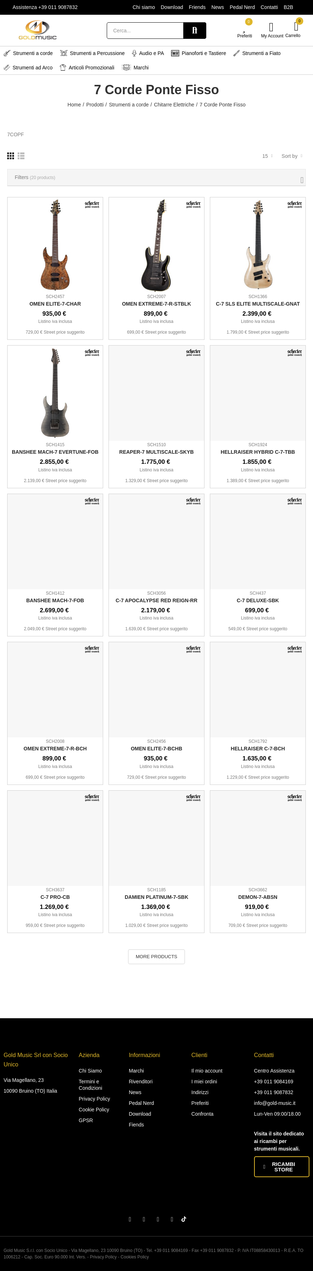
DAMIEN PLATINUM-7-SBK (156, 897)
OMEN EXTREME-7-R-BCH (55, 748)
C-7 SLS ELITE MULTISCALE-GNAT (258, 304)
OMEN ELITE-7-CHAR (55, 304)
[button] (281, 1166)
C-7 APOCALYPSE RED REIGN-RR (157, 600)
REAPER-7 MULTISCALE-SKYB (156, 452)
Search (194, 30)
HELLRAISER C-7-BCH (258, 748)
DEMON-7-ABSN (257, 897)
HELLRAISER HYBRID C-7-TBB (258, 452)
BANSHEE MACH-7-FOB (55, 600)
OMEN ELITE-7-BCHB (156, 748)
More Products (157, 956)
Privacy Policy (103, 1256)
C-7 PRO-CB (55, 897)
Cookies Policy (135, 1256)
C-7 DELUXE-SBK (258, 600)
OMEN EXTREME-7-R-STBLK (156, 304)
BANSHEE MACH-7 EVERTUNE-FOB (55, 452)
